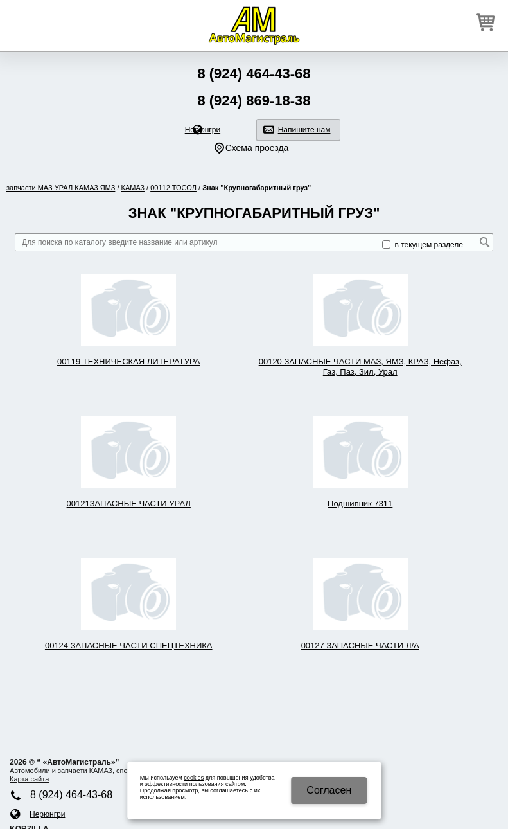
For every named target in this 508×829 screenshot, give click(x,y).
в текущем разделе (422, 244)
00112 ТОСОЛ (173, 188)
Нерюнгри (202, 129)
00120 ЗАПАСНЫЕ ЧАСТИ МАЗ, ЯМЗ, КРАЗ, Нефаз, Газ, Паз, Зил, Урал (360, 367)
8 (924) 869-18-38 (253, 101)
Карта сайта (29, 779)
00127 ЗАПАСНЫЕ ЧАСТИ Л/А (360, 645)
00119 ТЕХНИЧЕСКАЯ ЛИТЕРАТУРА (128, 361)
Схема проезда (257, 148)
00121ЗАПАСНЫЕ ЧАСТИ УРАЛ (129, 503)
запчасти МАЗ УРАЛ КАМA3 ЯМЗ (60, 188)
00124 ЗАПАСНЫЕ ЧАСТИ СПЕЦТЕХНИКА (129, 645)
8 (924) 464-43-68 (253, 74)
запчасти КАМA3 (85, 770)
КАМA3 (133, 188)
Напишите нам (304, 129)
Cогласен (328, 790)
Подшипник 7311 (360, 503)
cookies (194, 777)
